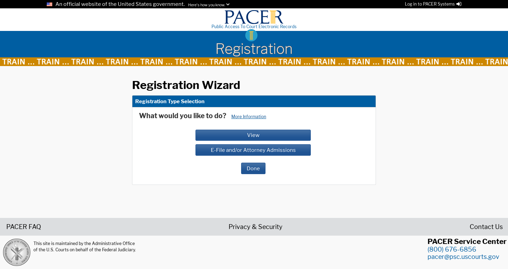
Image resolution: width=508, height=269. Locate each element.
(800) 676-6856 (452, 249)
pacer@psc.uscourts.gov (463, 256)
